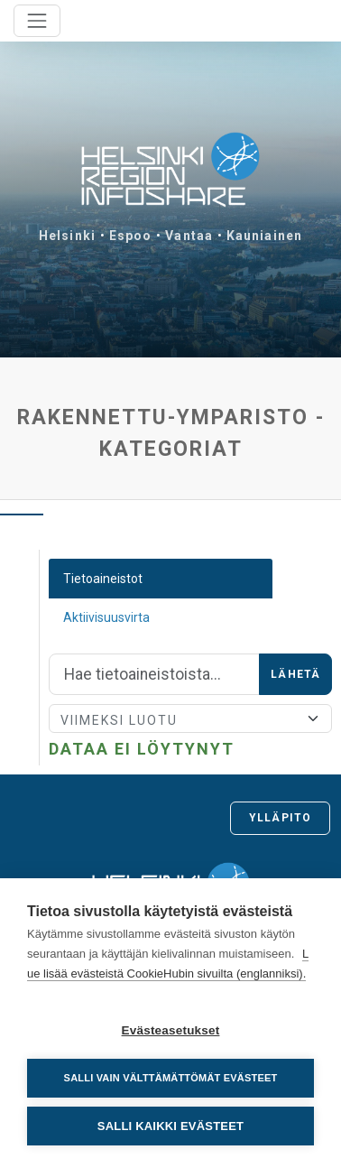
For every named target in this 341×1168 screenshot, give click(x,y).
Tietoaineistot (103, 578)
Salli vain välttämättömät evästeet (171, 1077)
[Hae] (154, 674)
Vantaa (189, 235)
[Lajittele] (190, 718)
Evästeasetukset (171, 1030)
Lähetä (295, 674)
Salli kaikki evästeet (170, 1126)
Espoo (130, 235)
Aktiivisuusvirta (106, 617)
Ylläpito (280, 817)
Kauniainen (264, 235)
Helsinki (67, 235)
